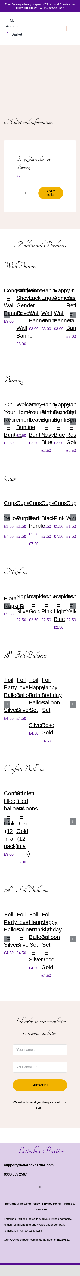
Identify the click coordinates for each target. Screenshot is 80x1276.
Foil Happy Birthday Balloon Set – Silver (39, 702)
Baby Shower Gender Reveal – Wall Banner (25, 313)
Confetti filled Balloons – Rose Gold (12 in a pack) (27, 823)
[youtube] (45, 1187)
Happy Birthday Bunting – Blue (64, 419)
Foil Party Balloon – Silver (13, 695)
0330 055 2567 (15, 1174)
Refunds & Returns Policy (22, 1203)
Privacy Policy (51, 1203)
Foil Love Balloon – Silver (25, 695)
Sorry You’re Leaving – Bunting (38, 419)
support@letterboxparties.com (29, 1165)
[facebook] (34, 1187)
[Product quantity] (25, 193)
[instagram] (40, 1187)
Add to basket (51, 192)
